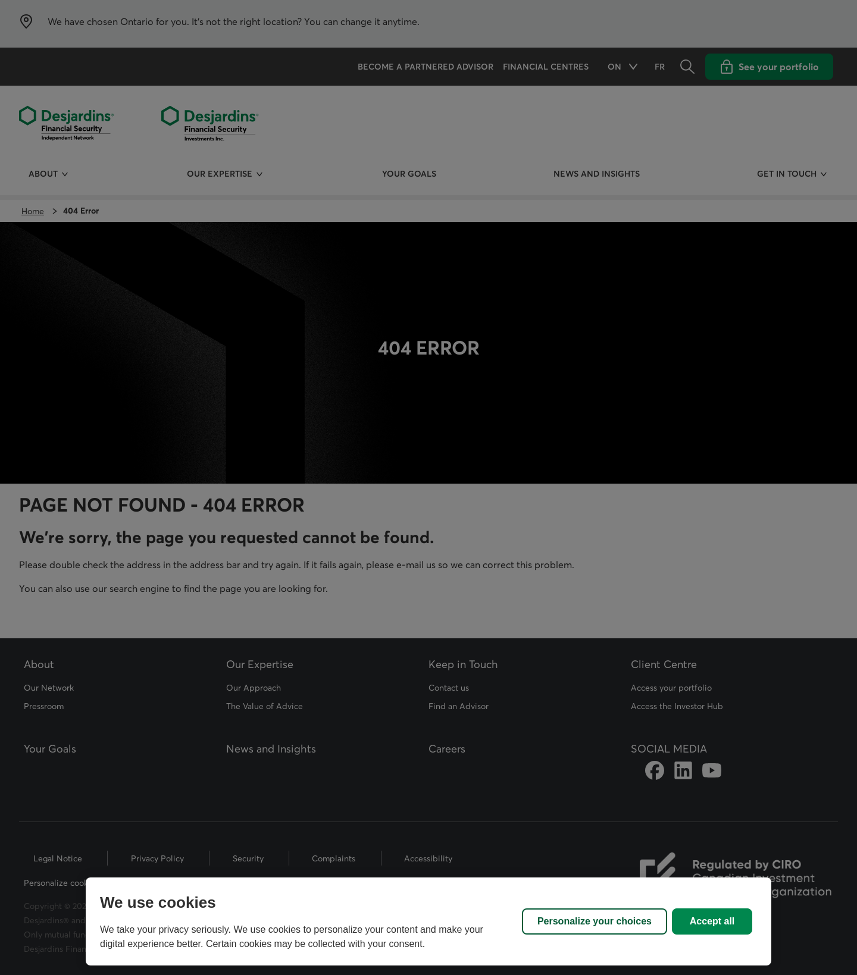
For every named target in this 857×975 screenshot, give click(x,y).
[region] (428, 921)
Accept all (712, 921)
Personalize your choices (594, 921)
